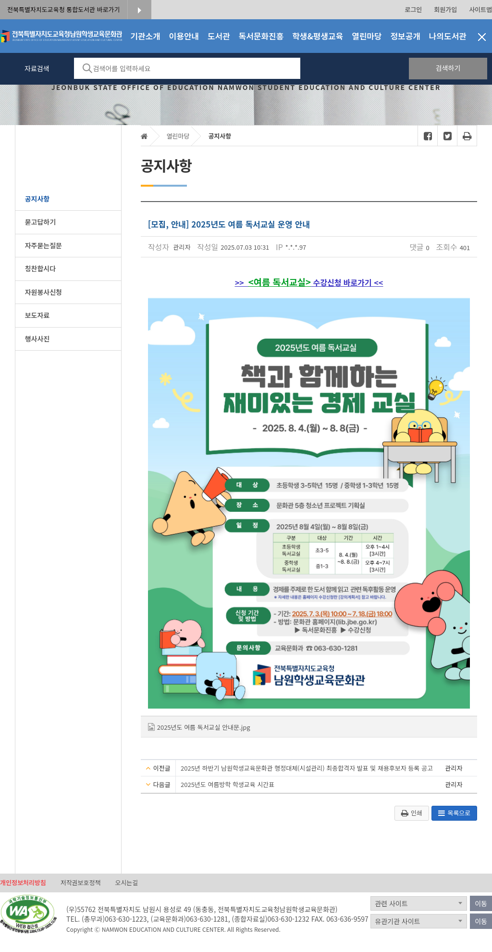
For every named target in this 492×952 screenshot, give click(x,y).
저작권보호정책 (81, 882)
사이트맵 (480, 9)
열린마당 (178, 135)
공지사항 (219, 135)
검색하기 (448, 68)
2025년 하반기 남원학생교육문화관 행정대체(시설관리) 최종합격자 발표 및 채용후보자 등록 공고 (307, 768)
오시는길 (126, 882)
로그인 (413, 9)
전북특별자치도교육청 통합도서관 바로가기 (63, 9)
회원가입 (445, 9)
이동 (481, 903)
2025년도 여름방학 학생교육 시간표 (227, 784)
